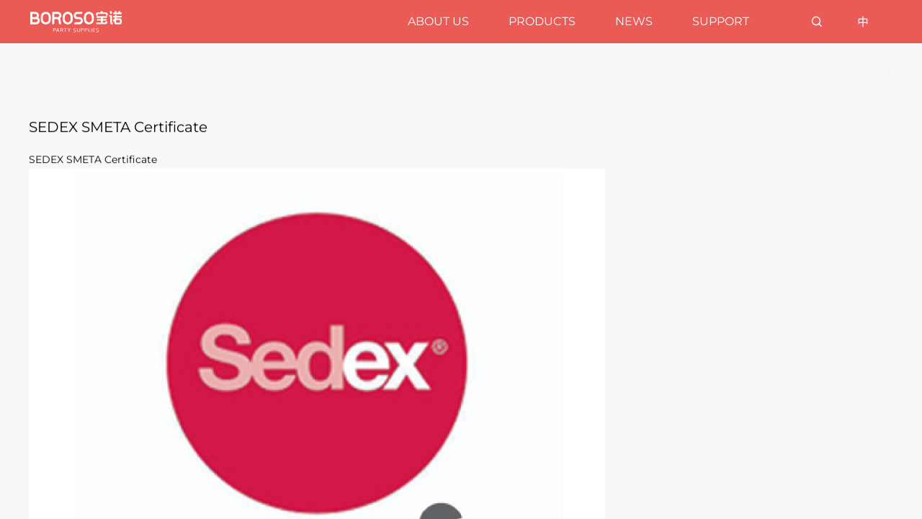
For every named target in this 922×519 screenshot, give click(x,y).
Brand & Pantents (641, 72)
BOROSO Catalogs (509, 72)
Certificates (755, 72)
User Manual (854, 72)
